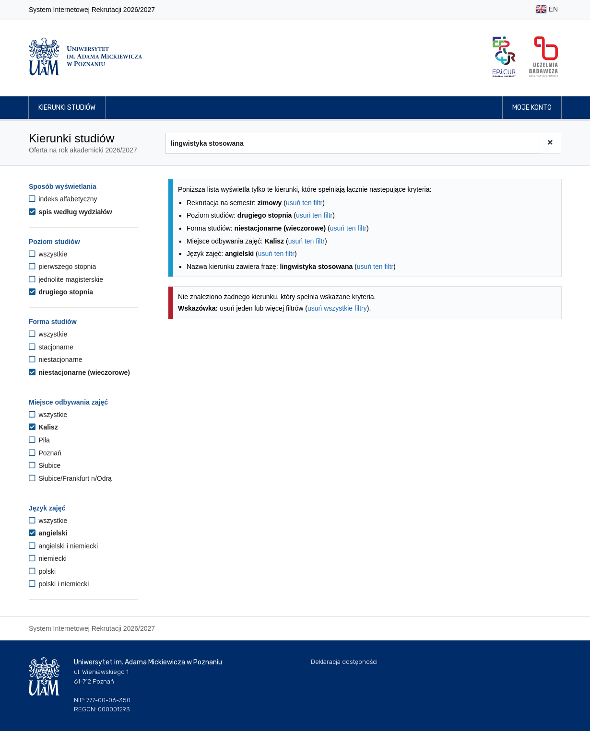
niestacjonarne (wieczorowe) (79, 372)
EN (546, 9)
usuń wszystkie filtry (337, 308)
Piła (39, 440)
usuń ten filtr (304, 203)
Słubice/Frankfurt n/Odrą (70, 478)
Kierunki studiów (66, 108)
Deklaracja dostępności (344, 661)
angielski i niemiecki (63, 546)
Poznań (45, 453)
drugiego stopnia (61, 292)
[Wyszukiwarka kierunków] (352, 143)
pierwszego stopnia (62, 266)
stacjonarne (51, 347)
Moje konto (532, 108)
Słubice (44, 465)
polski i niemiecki (59, 584)
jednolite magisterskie (66, 279)
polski (42, 571)
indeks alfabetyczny (63, 199)
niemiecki (48, 558)
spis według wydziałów (70, 212)
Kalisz (43, 427)
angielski (48, 533)
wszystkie (48, 254)
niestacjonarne (55, 359)
